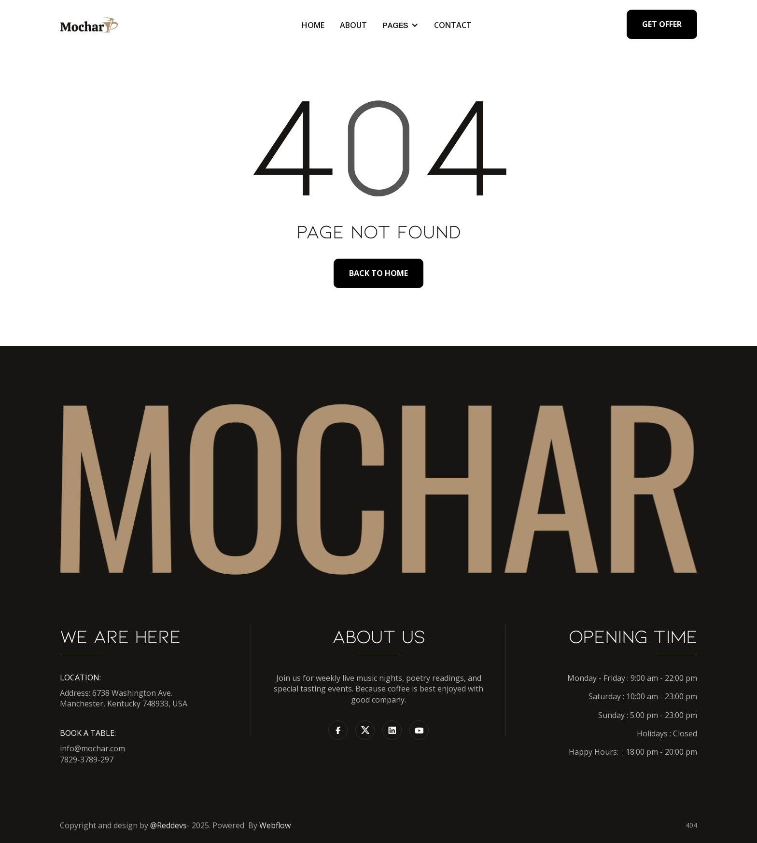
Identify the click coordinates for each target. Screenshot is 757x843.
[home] (89, 25)
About (353, 25)
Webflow (275, 829)
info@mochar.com (92, 748)
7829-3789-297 (86, 759)
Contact (453, 25)
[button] (400, 25)
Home (313, 25)
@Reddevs (168, 829)
